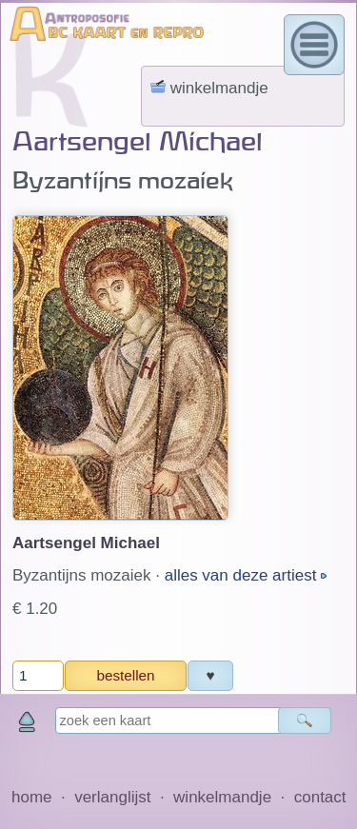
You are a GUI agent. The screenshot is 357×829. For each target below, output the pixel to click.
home (31, 797)
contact (320, 797)
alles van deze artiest (243, 575)
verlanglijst (112, 797)
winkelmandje (222, 797)
